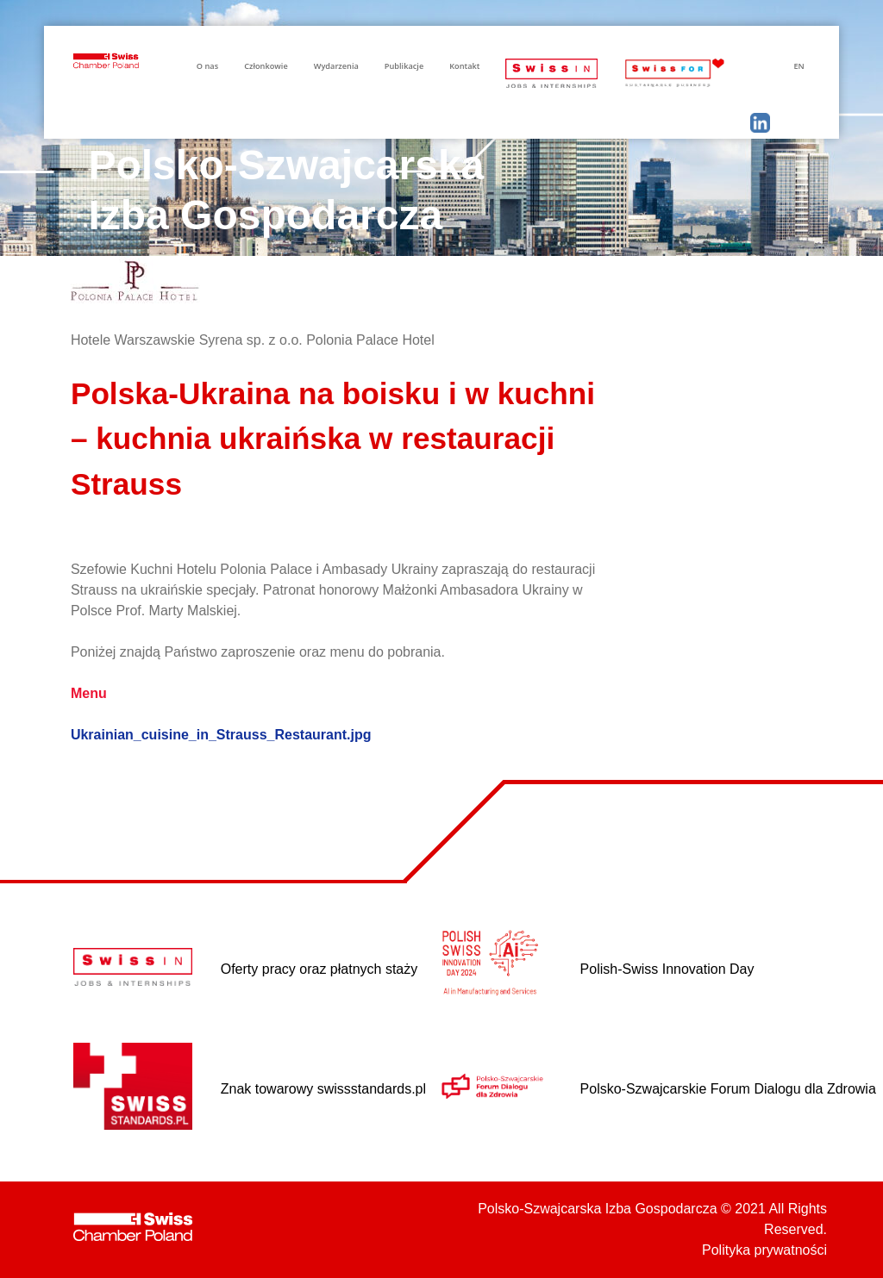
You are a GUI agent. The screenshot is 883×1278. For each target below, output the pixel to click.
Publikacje (404, 66)
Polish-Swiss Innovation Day (667, 969)
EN (798, 66)
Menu (89, 693)
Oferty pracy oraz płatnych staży (319, 969)
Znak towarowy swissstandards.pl (323, 1089)
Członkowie (266, 66)
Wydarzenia (336, 66)
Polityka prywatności (764, 1250)
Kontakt (464, 66)
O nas (207, 66)
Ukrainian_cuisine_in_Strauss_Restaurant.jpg (221, 734)
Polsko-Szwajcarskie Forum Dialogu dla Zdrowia (728, 1089)
